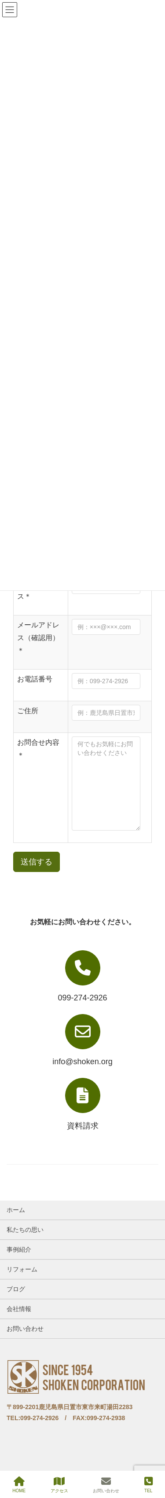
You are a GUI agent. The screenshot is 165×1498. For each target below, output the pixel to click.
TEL (148, 1484)
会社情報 (19, 1308)
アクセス (59, 1484)
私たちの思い (25, 1229)
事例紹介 (19, 1249)
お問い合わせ (25, 1328)
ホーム (16, 1209)
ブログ (16, 1289)
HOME (19, 1484)
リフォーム (22, 1269)
